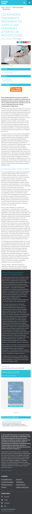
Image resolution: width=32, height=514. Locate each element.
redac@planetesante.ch (7, 511)
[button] (17, 42)
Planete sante (4, 2)
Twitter (4, 500)
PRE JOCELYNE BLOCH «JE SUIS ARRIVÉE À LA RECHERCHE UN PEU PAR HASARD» (14, 420)
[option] (16, 89)
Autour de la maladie (17, 7)
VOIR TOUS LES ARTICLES (9, 375)
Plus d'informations (6, 470)
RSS (3, 506)
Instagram (5, 503)
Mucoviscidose (6, 9)
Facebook (5, 497)
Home (2, 7)
